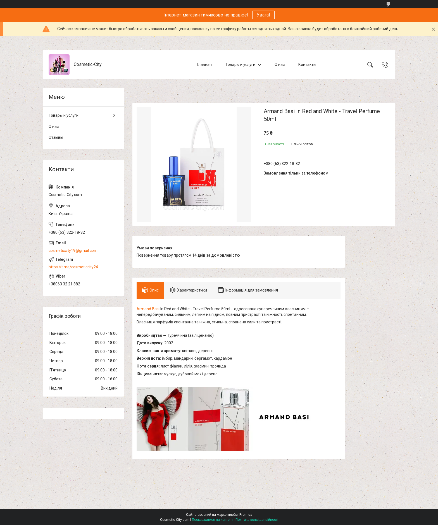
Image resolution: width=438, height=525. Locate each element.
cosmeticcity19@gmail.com (73, 250)
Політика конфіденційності (256, 520)
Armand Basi (148, 309)
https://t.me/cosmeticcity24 (73, 267)
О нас (280, 64)
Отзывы (56, 137)
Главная (204, 64)
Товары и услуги (240, 64)
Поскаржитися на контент (212, 520)
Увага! (263, 15)
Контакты (307, 64)
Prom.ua (245, 515)
